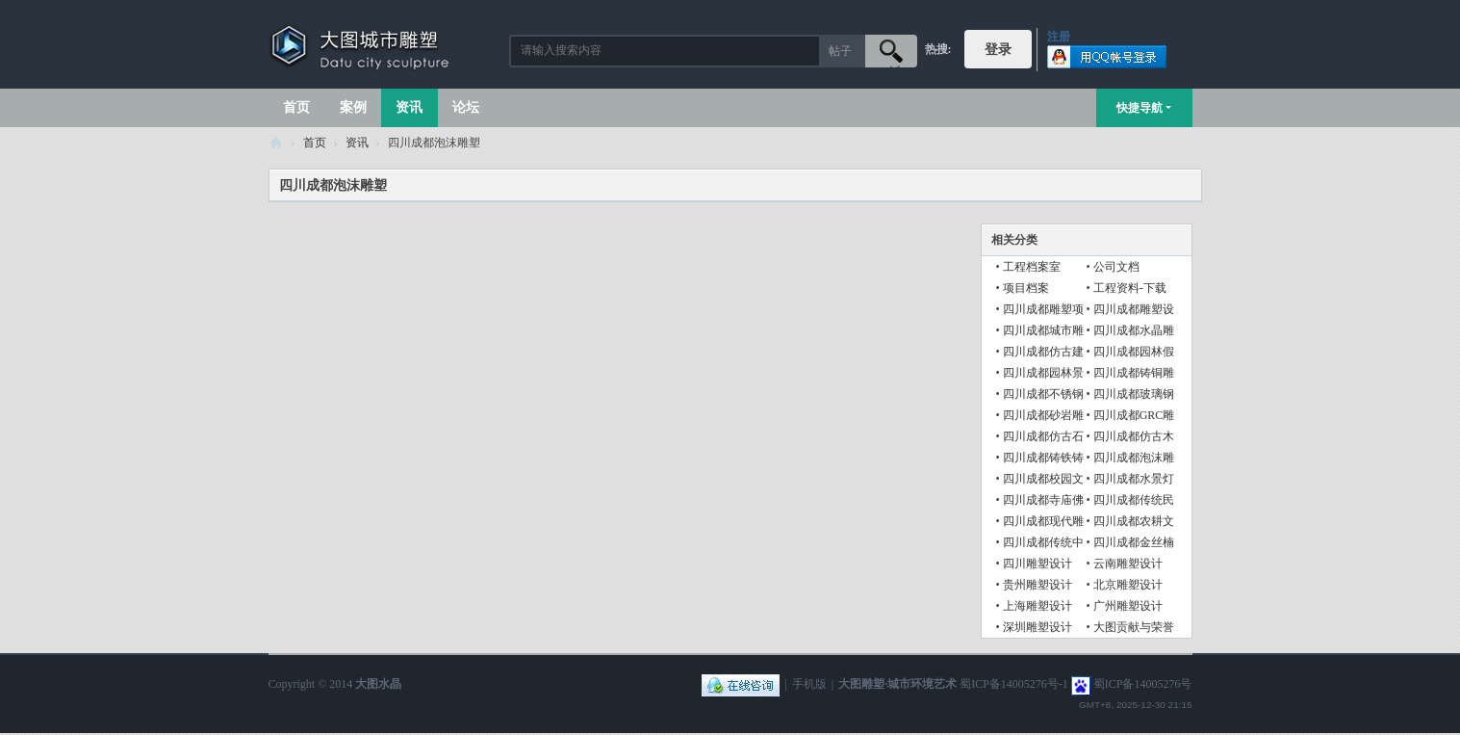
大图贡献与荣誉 (1133, 627)
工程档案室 (1032, 267)
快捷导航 (1139, 108)
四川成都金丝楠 (1133, 542)
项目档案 (1026, 288)
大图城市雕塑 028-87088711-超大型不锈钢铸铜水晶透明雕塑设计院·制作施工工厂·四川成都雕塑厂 (276, 143)
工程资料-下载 (1129, 288)
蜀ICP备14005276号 (1142, 684)
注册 (1058, 36)
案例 (353, 107)
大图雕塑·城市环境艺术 (897, 684)
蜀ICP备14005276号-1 (1014, 684)
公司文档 (1116, 267)
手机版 (809, 684)
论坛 (465, 107)
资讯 (409, 107)
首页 (296, 107)
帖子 (840, 51)
